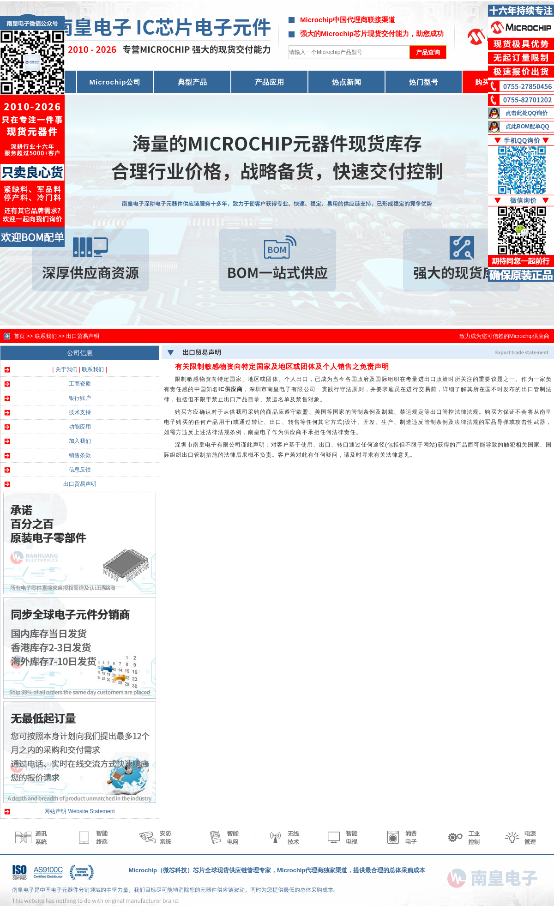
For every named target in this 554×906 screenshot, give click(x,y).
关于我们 (66, 369)
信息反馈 (80, 469)
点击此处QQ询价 (527, 113)
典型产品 (192, 82)
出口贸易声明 (82, 336)
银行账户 (80, 398)
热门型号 (424, 82)
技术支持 (80, 412)
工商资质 (80, 384)
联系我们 (93, 369)
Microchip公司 (115, 82)
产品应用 (269, 82)
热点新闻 (346, 82)
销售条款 (80, 455)
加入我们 (80, 441)
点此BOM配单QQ (527, 126)
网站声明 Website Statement (79, 811)
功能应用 (80, 426)
